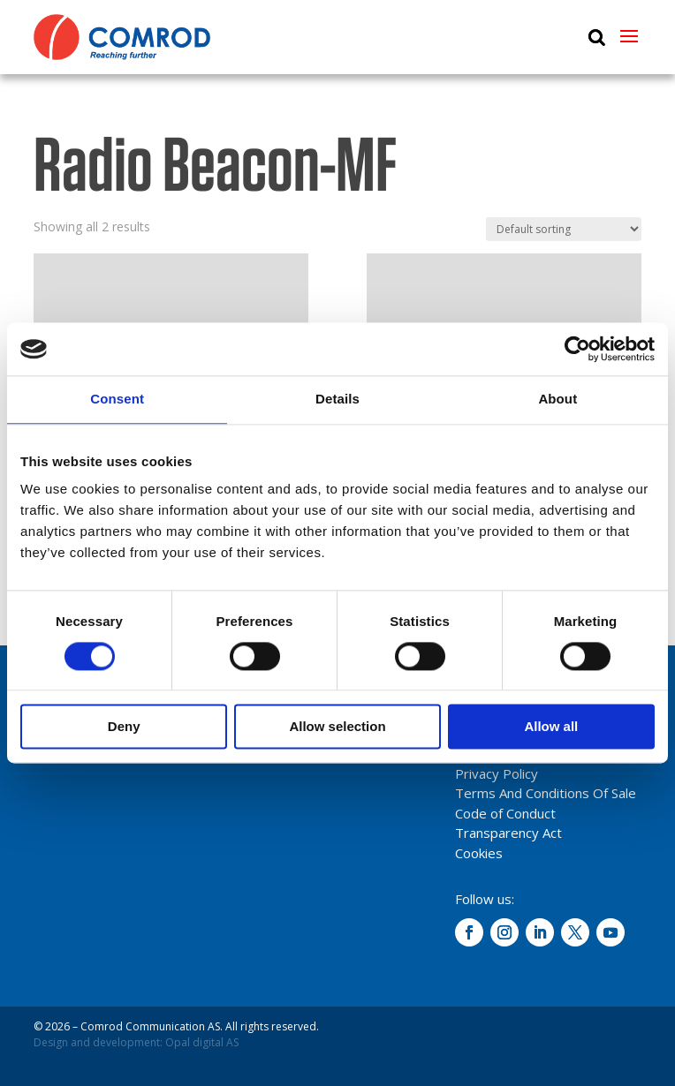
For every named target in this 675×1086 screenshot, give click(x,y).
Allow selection (337, 727)
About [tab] (557, 398)
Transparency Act (508, 832)
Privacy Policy (496, 773)
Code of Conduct (505, 813)
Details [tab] (337, 398)
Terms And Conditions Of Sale (545, 793)
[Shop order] (563, 229)
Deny (124, 727)
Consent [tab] (117, 398)
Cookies (479, 853)
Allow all (551, 727)
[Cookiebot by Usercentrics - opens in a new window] (577, 349)
